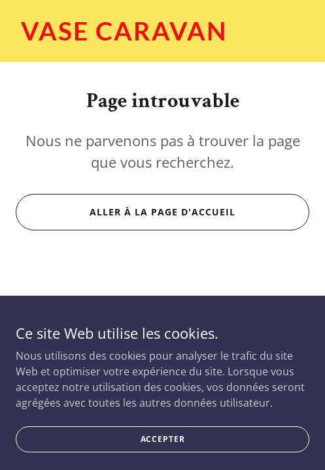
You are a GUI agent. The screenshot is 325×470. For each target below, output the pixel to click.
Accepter (163, 447)
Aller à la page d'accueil (162, 212)
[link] (162, 36)
